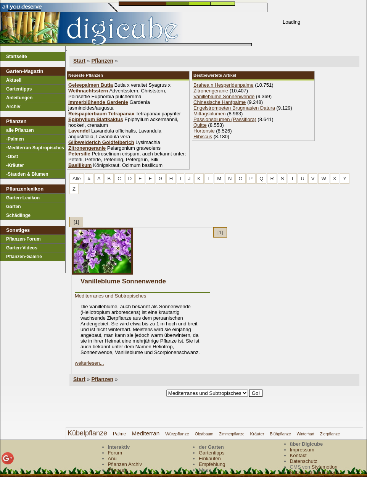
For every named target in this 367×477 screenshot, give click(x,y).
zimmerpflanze (231, 434)
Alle (76, 178)
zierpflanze (330, 434)
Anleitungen (19, 97)
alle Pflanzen (20, 130)
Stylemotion (325, 467)
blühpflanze (280, 434)
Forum (115, 453)
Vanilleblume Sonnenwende (223, 96)
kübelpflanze (87, 433)
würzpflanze (177, 434)
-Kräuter (15, 165)
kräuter (257, 434)
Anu (112, 458)
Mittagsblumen (209, 113)
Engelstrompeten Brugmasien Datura (234, 108)
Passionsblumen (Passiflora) (224, 119)
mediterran (145, 433)
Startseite (16, 56)
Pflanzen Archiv (125, 464)
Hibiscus (202, 136)
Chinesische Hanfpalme (219, 102)
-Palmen (15, 139)
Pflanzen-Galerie (24, 256)
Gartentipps (19, 89)
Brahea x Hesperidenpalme (223, 85)
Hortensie (204, 131)
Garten (13, 206)
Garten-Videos (21, 248)
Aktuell (13, 80)
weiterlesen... (89, 363)
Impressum (302, 450)
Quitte (200, 125)
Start (79, 61)
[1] (76, 222)
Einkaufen (210, 458)
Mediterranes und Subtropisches (110, 296)
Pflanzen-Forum (23, 239)
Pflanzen (102, 61)
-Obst (12, 156)
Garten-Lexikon (23, 198)
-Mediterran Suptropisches (35, 147)
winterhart (305, 434)
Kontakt (298, 455)
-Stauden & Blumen (27, 174)
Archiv (13, 106)
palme (119, 434)
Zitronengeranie (210, 91)
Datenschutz (303, 461)
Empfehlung (212, 464)
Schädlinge (18, 215)
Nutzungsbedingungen (315, 472)
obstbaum (204, 434)
